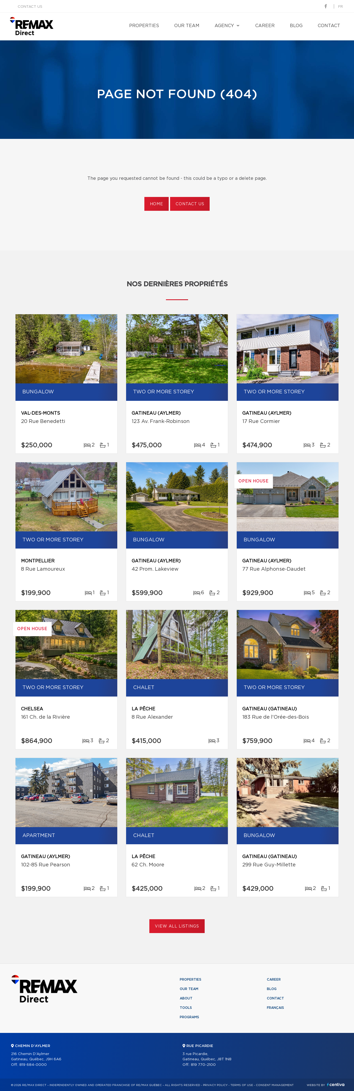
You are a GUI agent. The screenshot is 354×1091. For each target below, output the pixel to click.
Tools (186, 1007)
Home (156, 204)
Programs (189, 1017)
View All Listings (177, 926)
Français (275, 1007)
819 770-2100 (203, 1065)
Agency (224, 26)
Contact (329, 26)
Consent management (275, 1085)
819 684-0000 (33, 1065)
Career (265, 26)
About (186, 998)
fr (340, 7)
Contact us (30, 7)
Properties (144, 26)
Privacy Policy (215, 1085)
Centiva (336, 1084)
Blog (296, 26)
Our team (186, 26)
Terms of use (241, 1085)
